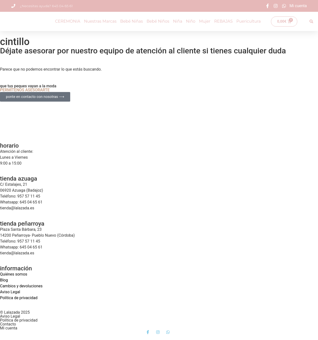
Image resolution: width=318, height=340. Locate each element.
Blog (4, 280)
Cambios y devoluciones (21, 286)
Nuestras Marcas (100, 21)
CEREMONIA (67, 21)
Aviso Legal (10, 292)
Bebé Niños (158, 21)
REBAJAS (223, 21)
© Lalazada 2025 (15, 312)
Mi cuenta (8, 328)
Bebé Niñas (131, 21)
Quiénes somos (13, 274)
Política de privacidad (18, 297)
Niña (177, 21)
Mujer (205, 21)
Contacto (8, 324)
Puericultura (248, 21)
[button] (311, 21)
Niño (190, 21)
